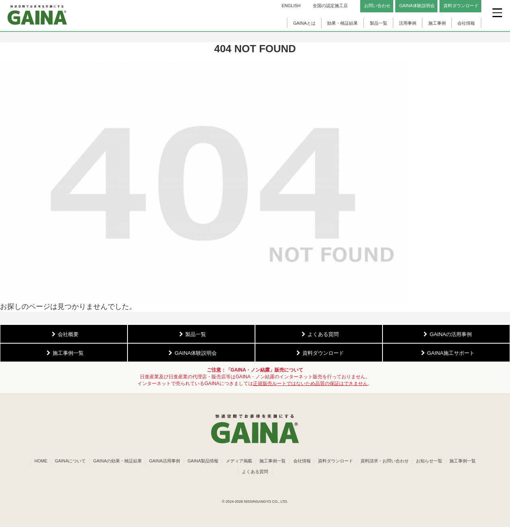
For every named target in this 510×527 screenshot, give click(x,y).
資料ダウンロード (355, 461)
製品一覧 (378, 23)
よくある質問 (272, 472)
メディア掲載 (256, 461)
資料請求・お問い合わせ (405, 461)
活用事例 (407, 23)
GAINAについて (83, 461)
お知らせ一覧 (451, 461)
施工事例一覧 (290, 461)
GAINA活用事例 (179, 461)
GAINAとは (304, 23)
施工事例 (437, 23)
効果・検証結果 (342, 23)
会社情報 (466, 23)
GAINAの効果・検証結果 (131, 461)
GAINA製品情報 (218, 461)
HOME (52, 461)
